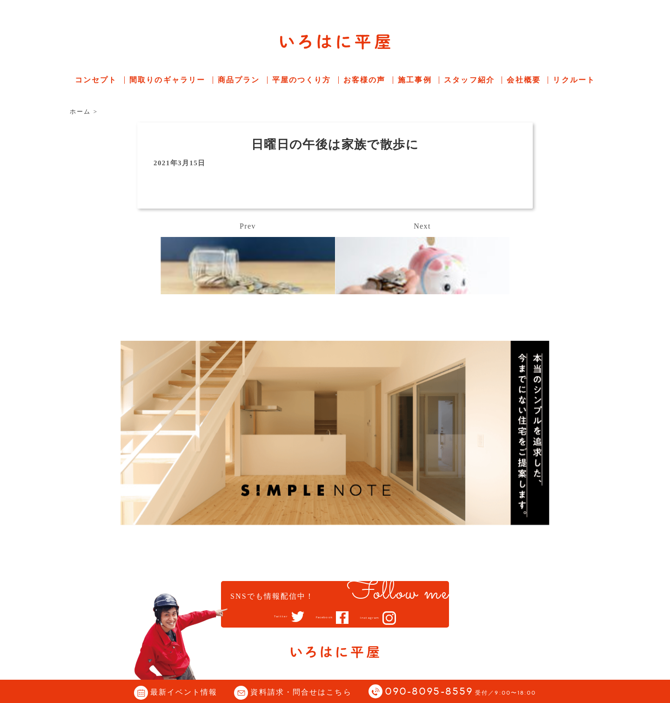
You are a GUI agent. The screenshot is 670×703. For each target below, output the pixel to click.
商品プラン (239, 80)
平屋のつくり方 (301, 80)
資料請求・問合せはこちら (300, 692)
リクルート (574, 80)
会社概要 (523, 80)
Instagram (385, 617)
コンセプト (96, 80)
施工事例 (414, 80)
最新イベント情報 (184, 692)
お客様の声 (364, 80)
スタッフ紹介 (469, 80)
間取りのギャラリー (167, 80)
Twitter (263, 617)
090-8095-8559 (460, 692)
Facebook (321, 617)
